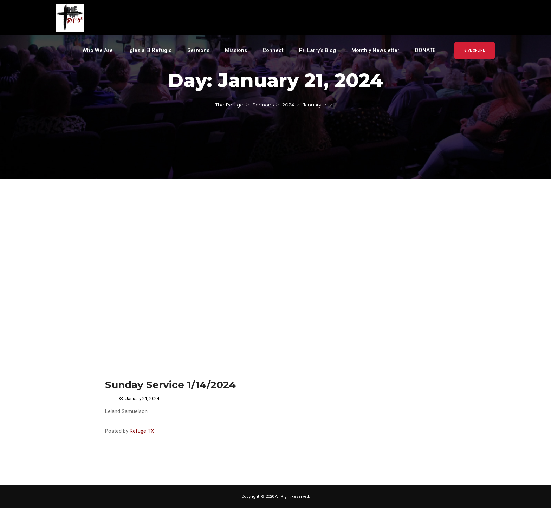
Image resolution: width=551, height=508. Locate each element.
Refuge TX (142, 431)
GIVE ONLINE (474, 50)
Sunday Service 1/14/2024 (170, 385)
